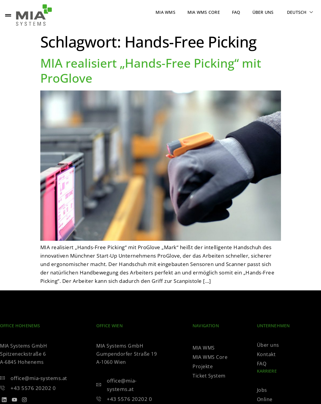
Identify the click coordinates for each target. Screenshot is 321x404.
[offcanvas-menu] (8, 15)
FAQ (236, 12)
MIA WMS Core (203, 12)
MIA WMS (165, 12)
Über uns (263, 12)
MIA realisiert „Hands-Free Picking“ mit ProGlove (150, 70)
